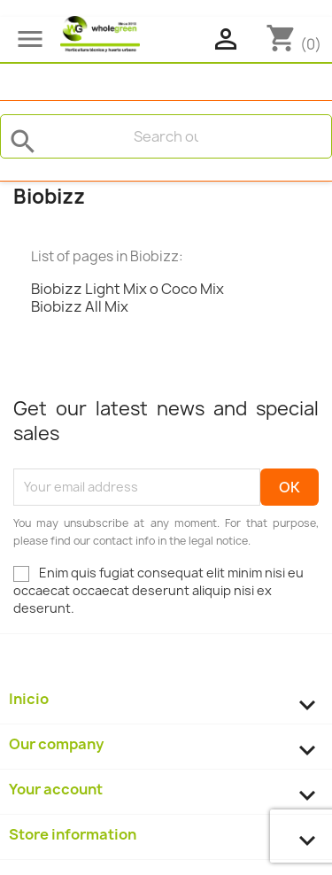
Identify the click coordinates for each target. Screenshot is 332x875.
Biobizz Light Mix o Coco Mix (127, 288)
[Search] (166, 136)
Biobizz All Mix (79, 306)
